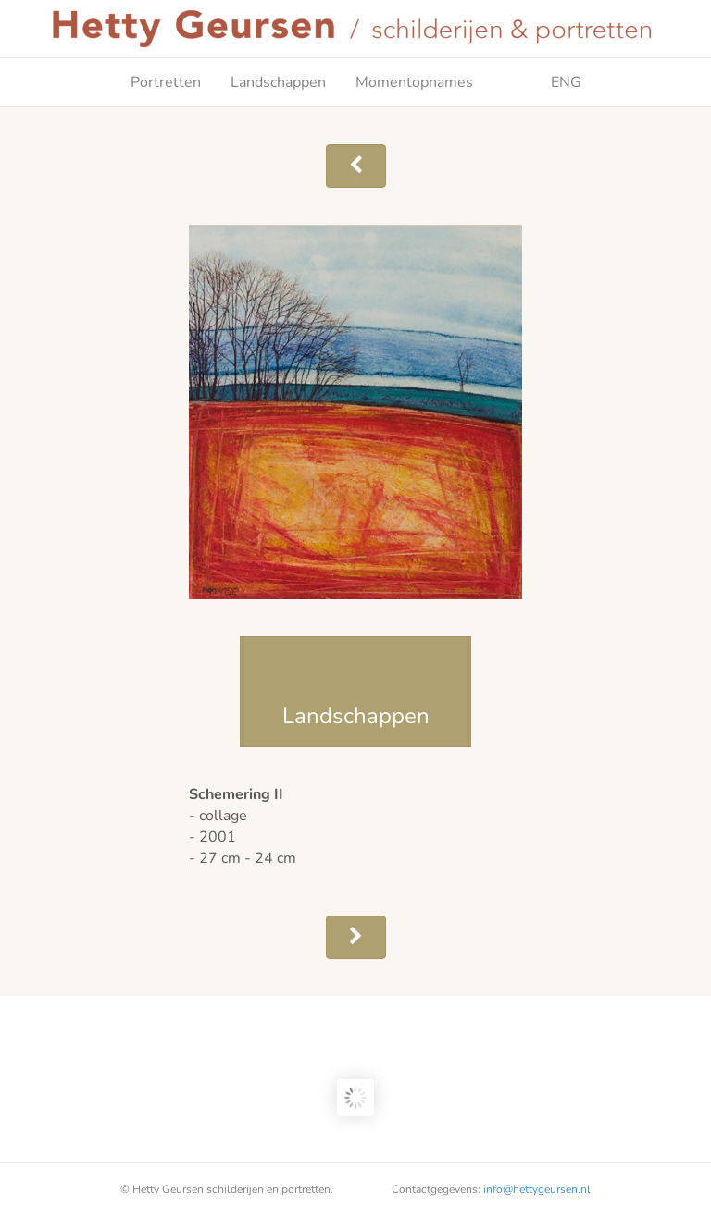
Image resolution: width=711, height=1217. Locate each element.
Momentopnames (414, 82)
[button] (356, 166)
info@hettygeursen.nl (537, 1189)
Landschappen (278, 82)
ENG (542, 82)
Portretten (166, 82)
